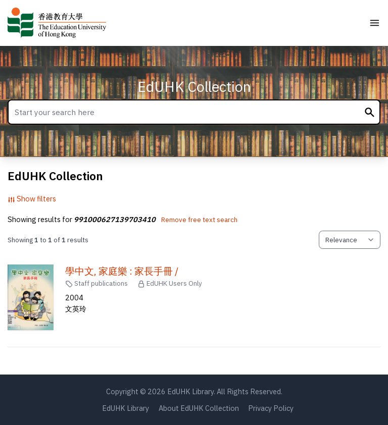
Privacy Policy (271, 408)
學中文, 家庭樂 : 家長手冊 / (121, 271)
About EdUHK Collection (199, 408)
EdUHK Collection (194, 86)
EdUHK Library (125, 408)
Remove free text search (199, 219)
